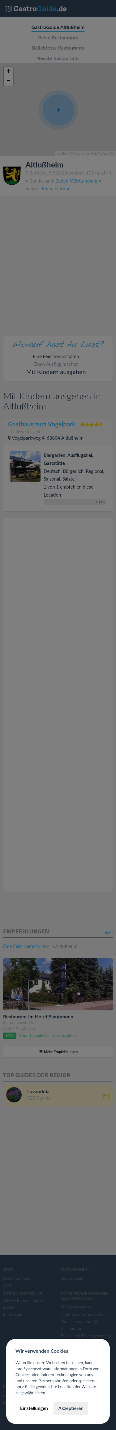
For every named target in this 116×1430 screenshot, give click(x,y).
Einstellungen (34, 1408)
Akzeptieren (70, 1408)
